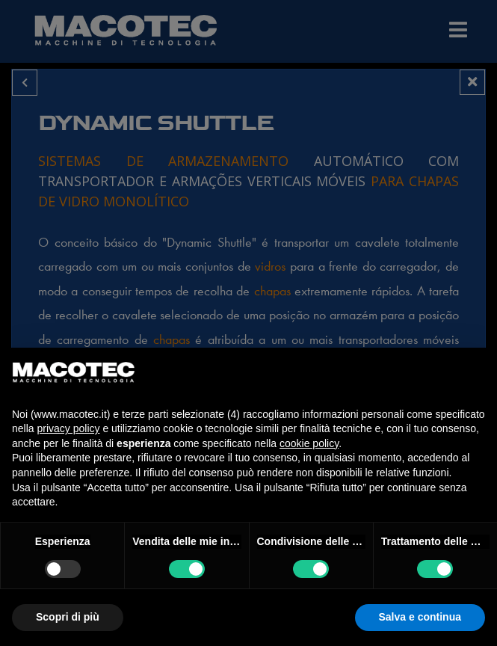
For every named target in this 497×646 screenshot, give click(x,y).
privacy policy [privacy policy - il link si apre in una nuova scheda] (68, 428)
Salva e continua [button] (420, 617)
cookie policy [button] (309, 443)
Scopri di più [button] (67, 617)
